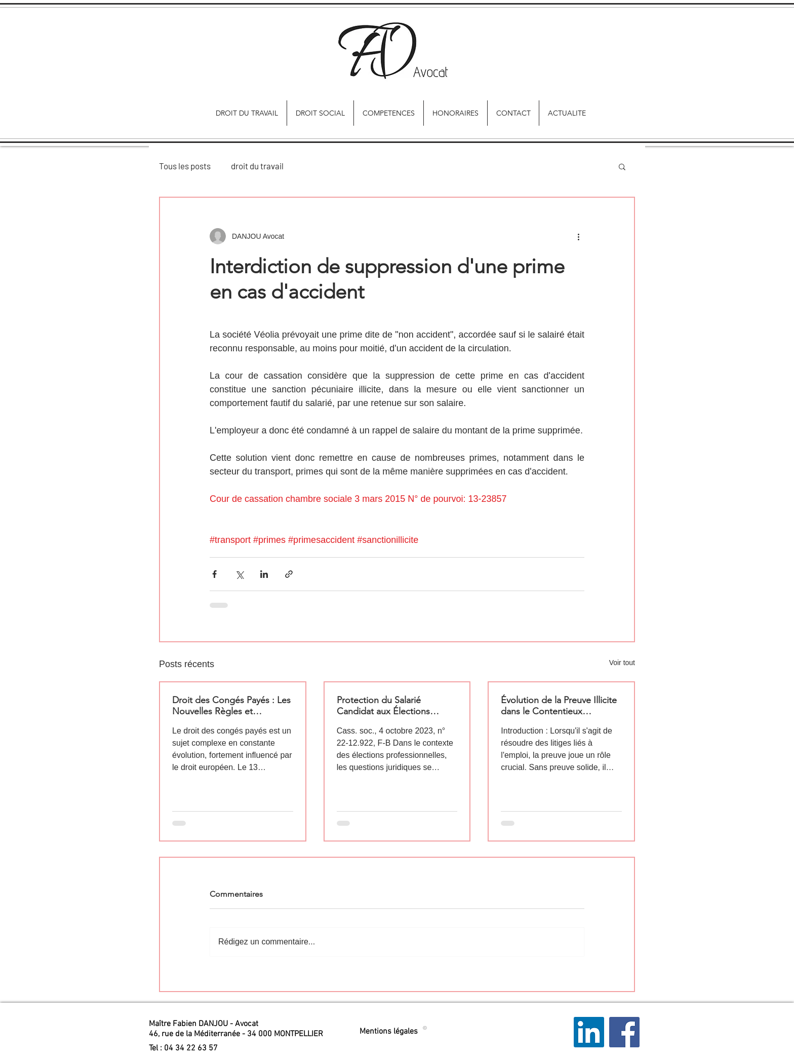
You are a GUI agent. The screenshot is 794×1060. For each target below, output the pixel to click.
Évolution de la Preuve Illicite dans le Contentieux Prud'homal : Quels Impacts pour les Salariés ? (559, 706)
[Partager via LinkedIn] (264, 574)
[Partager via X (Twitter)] (239, 574)
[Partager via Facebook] (214, 574)
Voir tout (622, 663)
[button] (622, 166)
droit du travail (257, 166)
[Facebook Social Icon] (624, 1032)
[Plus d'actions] (578, 236)
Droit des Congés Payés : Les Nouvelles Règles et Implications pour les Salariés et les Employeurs (231, 706)
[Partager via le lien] (289, 574)
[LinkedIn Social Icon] (589, 1032)
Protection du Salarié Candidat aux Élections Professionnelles (383, 706)
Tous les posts (185, 166)
